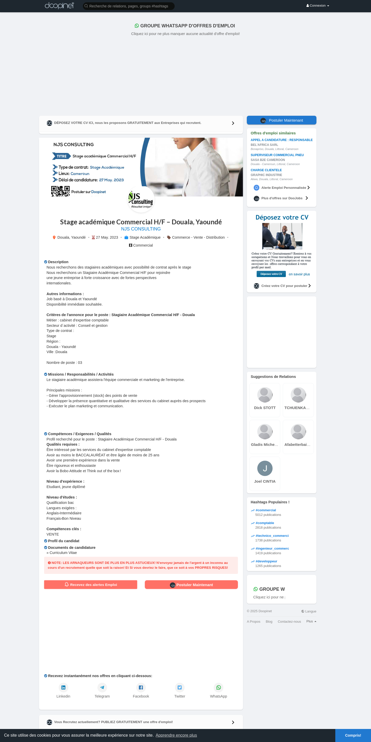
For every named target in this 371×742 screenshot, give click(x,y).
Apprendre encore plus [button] (176, 735)
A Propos (253, 621)
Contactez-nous (289, 621)
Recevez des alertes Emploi (90, 584)
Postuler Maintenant (191, 585)
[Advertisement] (185, 75)
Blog (269, 621)
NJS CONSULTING (141, 228)
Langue (308, 611)
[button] (128, 6)
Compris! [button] (353, 735)
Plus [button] (311, 621)
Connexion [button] (317, 5)
